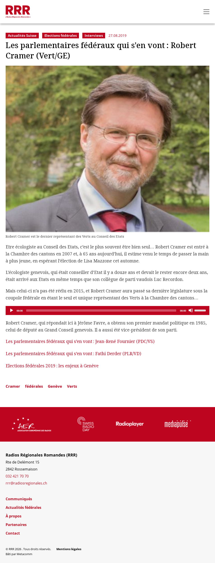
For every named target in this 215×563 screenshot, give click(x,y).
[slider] (101, 310)
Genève (55, 386)
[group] (42, 424)
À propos (13, 516)
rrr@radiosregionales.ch (26, 483)
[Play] (11, 310)
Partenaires (16, 524)
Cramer (13, 386)
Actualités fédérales (23, 507)
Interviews (94, 35)
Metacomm (24, 554)
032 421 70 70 (17, 476)
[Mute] (191, 310)
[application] (107, 310)
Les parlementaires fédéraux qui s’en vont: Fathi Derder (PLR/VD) (73, 354)
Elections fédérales (60, 35)
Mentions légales (68, 549)
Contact (13, 533)
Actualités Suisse (22, 35)
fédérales (34, 386)
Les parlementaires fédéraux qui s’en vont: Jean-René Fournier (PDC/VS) (80, 341)
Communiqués (19, 498)
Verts (72, 386)
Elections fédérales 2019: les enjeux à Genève (52, 366)
